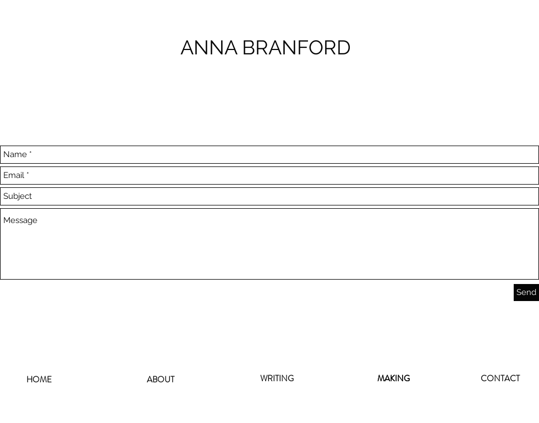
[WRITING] (277, 378)
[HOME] (39, 380)
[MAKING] (393, 378)
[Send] (526, 292)
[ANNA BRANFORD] (269, 47)
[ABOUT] (161, 380)
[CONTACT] (500, 378)
